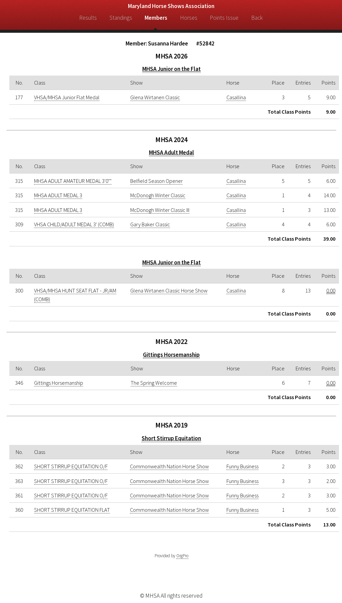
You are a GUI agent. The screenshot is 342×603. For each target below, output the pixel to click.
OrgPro (182, 556)
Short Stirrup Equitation (171, 438)
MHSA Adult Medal (171, 152)
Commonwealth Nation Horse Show (169, 466)
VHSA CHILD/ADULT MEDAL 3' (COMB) (74, 224)
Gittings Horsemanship (171, 354)
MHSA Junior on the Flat (171, 69)
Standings (121, 17)
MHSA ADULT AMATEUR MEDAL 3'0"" (73, 180)
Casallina (236, 97)
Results (88, 17)
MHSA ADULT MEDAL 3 (58, 195)
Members (156, 17)
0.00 (330, 290)
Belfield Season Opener (156, 180)
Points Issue (224, 17)
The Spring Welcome (154, 382)
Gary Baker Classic (150, 224)
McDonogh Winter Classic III (159, 210)
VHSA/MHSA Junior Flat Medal (67, 97)
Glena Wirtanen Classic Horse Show (168, 290)
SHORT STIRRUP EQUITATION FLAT (72, 509)
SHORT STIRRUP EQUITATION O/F (71, 466)
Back (257, 17)
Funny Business (242, 466)
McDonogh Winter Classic (157, 195)
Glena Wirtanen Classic (155, 97)
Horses (188, 17)
